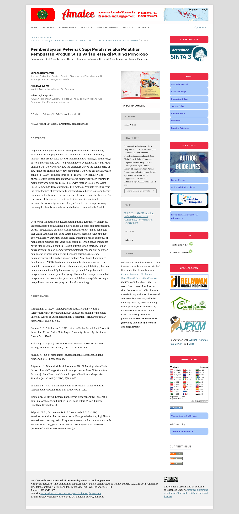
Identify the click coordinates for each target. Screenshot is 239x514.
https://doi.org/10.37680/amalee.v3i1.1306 (58, 114)
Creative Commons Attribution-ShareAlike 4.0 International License (186, 493)
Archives (48, 27)
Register (193, 9)
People (142, 27)
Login (205, 9)
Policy (85, 27)
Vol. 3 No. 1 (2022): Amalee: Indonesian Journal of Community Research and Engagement (84, 40)
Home (34, 27)
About (126, 27)
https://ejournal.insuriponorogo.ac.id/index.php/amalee (71, 493)
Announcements (107, 27)
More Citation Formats (138, 191)
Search (200, 27)
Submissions (66, 27)
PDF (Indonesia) (135, 105)
